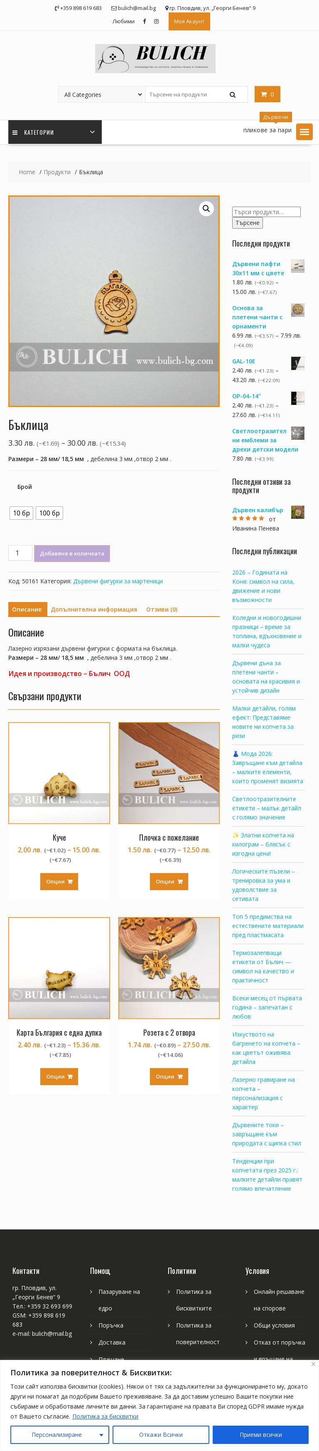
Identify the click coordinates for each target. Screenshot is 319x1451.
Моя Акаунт (189, 21)
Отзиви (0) (161, 609)
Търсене (248, 223)
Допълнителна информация (94, 609)
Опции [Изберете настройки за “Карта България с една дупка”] (55, 1076)
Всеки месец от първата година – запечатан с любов (267, 1007)
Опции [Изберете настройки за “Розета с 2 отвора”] (165, 1076)
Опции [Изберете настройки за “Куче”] (55, 881)
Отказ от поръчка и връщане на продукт (279, 1358)
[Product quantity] (20, 553)
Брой (24, 487)
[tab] (26, 609)
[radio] (21, 513)
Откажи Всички (161, 1435)
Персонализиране (57, 1435)
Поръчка (110, 1325)
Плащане (111, 1359)
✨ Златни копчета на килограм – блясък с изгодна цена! (263, 844)
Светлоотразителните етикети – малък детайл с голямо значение (266, 808)
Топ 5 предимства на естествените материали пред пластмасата (268, 926)
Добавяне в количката (72, 553)
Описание (27, 609)
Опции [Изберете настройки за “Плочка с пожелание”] (165, 881)
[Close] (313, 1364)
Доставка (111, 1342)
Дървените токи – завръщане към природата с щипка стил (266, 1134)
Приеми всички (261, 1435)
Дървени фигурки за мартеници (118, 581)
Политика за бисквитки (105, 1416)
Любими (124, 21)
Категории (33, 132)
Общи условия (274, 1325)
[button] (304, 131)
